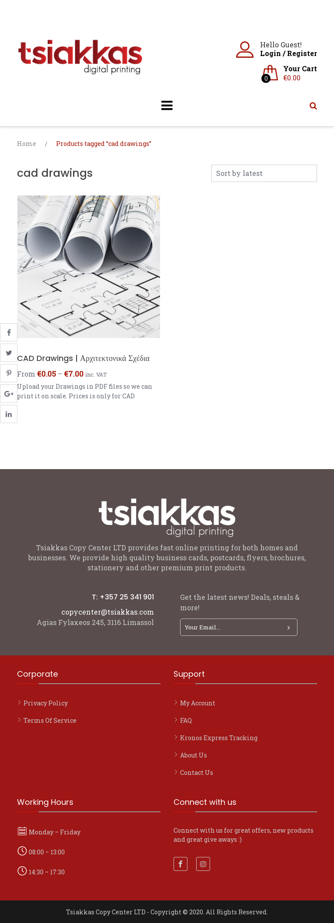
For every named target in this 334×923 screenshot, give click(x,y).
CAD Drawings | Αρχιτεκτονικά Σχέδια (83, 358)
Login (270, 53)
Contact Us (196, 772)
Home (26, 143)
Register (302, 53)
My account (197, 703)
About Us (193, 755)
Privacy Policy (45, 703)
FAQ (186, 720)
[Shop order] (264, 173)
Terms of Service (50, 720)
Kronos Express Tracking (218, 738)
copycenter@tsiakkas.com (107, 611)
